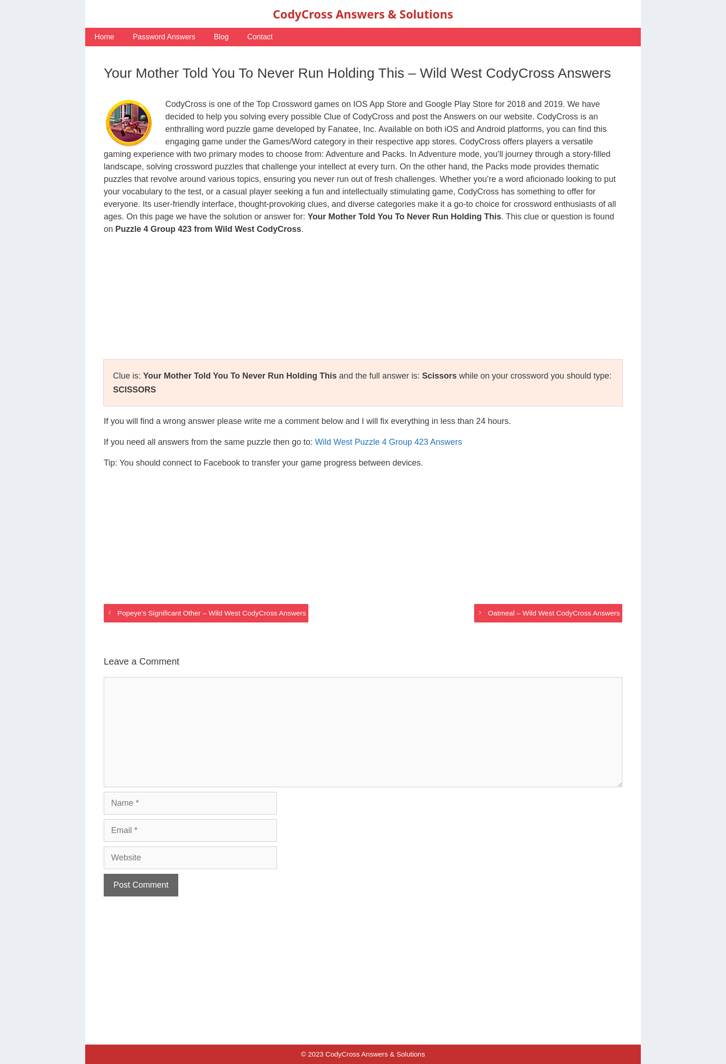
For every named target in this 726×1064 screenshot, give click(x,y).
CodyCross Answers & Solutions (363, 14)
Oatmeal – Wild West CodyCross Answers (554, 613)
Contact (260, 37)
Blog (221, 37)
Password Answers (164, 37)
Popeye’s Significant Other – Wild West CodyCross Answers (211, 613)
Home (104, 37)
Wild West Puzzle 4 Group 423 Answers (388, 442)
